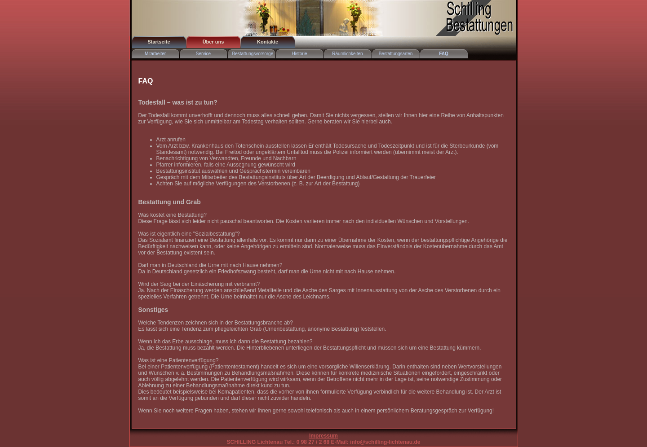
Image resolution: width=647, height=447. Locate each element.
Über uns (213, 41)
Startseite (158, 41)
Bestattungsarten (396, 53)
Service (203, 53)
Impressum (323, 436)
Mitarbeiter (155, 53)
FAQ (443, 53)
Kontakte (267, 41)
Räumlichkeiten (347, 53)
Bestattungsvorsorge (253, 53)
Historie (299, 53)
